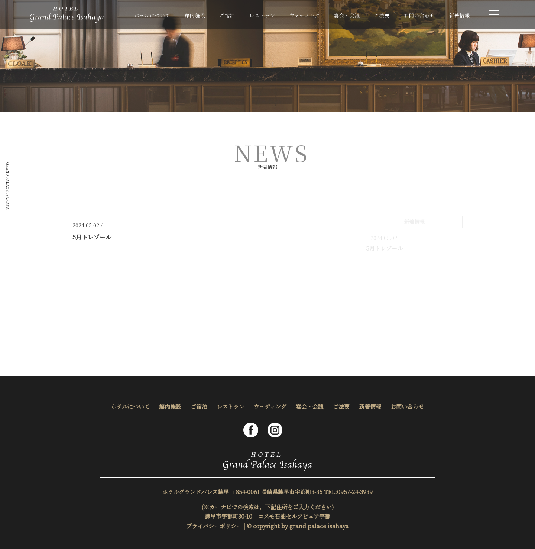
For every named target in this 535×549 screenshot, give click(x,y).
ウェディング (304, 15)
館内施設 (195, 15)
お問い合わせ (419, 15)
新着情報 (459, 15)
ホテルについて (152, 15)
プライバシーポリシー (214, 526)
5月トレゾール (384, 248)
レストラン (262, 15)
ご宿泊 (227, 15)
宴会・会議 (347, 15)
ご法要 (382, 15)
